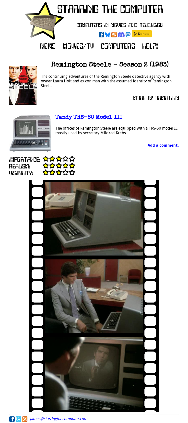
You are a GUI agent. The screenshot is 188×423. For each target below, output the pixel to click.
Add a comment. (163, 145)
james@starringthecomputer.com (58, 418)
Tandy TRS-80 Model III (88, 118)
